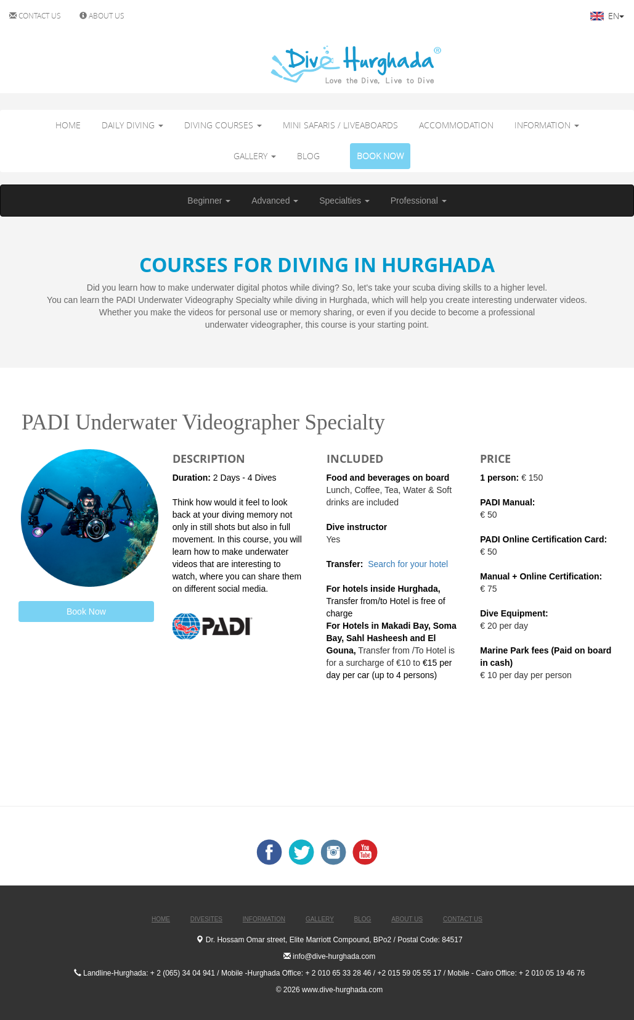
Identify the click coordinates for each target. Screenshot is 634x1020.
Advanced (274, 200)
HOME (68, 125)
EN (607, 16)
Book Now (86, 611)
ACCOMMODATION (456, 125)
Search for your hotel (409, 564)
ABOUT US (101, 15)
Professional (419, 200)
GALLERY (255, 156)
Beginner (208, 200)
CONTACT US (35, 15)
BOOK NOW (380, 156)
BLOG (308, 156)
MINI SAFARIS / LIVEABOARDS (340, 125)
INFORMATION (546, 125)
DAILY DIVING (132, 125)
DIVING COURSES (223, 125)
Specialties (344, 200)
